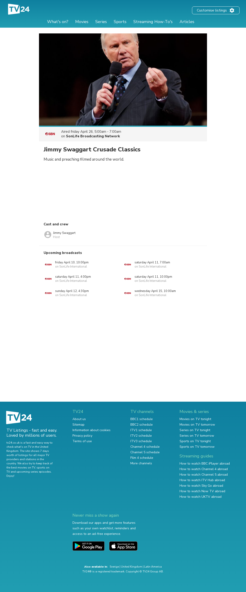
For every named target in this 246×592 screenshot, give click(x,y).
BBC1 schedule (141, 419)
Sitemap (78, 424)
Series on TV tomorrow (197, 435)
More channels (141, 463)
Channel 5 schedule (145, 452)
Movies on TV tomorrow (197, 424)
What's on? (57, 21)
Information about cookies (91, 430)
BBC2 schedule (141, 424)
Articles (187, 21)
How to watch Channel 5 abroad (204, 474)
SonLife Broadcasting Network (93, 136)
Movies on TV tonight (195, 419)
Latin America (153, 566)
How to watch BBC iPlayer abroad (205, 463)
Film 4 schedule (141, 458)
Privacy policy (82, 435)
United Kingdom (131, 566)
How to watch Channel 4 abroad (204, 469)
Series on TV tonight (195, 430)
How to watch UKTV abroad (201, 497)
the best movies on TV (20, 467)
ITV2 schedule (141, 435)
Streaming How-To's (153, 21)
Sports (120, 21)
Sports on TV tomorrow (197, 447)
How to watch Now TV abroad (202, 491)
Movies (81, 21)
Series (101, 21)
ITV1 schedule (141, 430)
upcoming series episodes (33, 472)
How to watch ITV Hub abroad (202, 480)
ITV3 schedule (141, 441)
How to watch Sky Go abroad (201, 485)
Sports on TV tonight (195, 441)
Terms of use (82, 441)
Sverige (114, 566)
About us (79, 419)
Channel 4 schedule (145, 447)
